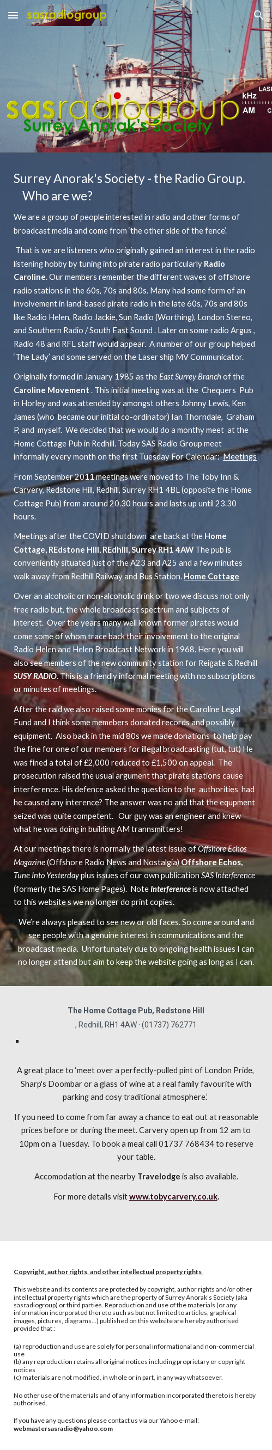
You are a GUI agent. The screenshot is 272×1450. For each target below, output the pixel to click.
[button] (13, 15)
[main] (136, 569)
